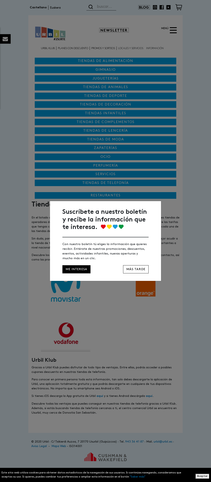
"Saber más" (137, 477)
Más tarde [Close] (135, 269)
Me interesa (76, 269)
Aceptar (202, 476)
